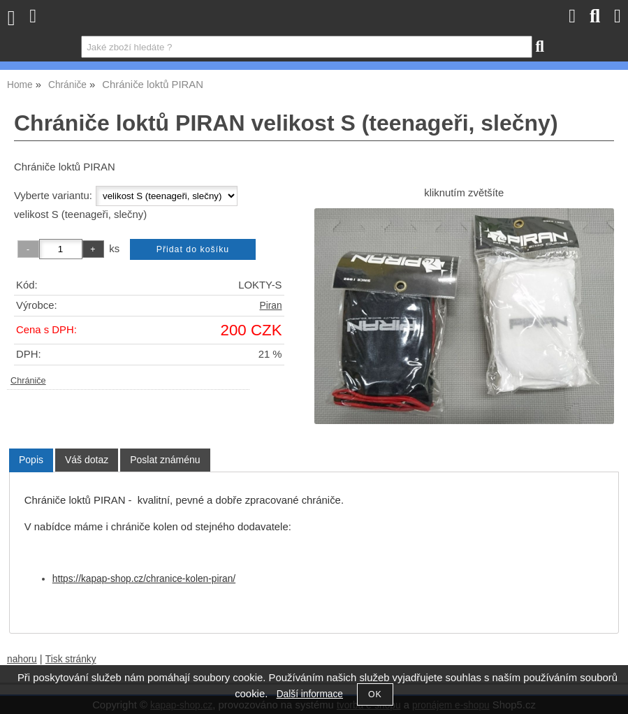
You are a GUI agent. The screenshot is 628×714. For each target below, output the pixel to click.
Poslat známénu (165, 459)
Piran (271, 305)
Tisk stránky (70, 659)
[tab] (31, 460)
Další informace (310, 694)
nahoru (22, 659)
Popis (31, 459)
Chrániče (28, 381)
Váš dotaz (86, 459)
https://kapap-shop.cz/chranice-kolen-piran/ (143, 579)
